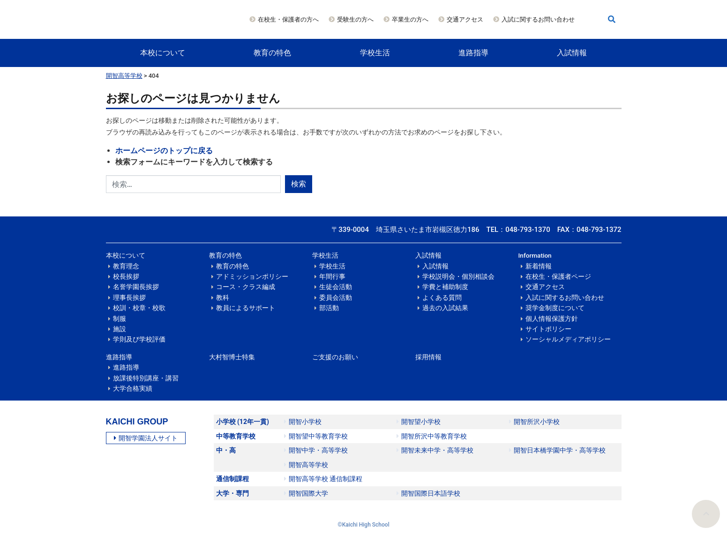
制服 (119, 318)
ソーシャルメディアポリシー (568, 339)
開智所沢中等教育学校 (432, 436)
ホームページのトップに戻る (164, 150)
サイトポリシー (548, 329)
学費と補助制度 (445, 286)
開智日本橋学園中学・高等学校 (557, 450)
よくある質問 (442, 297)
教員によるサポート (245, 308)
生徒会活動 (335, 286)
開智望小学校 (419, 421)
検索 (298, 183)
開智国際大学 (306, 493)
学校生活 (375, 52)
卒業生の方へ (410, 19)
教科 (222, 297)
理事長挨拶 (129, 297)
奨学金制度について (555, 308)
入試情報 (572, 52)
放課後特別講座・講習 (146, 378)
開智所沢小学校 (534, 421)
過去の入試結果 (445, 308)
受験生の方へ (355, 19)
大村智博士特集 (232, 357)
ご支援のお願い (335, 357)
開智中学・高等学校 (316, 450)
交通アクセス (465, 19)
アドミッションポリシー (252, 276)
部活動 (329, 308)
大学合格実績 (132, 388)
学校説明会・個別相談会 (458, 276)
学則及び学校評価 (139, 339)
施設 (119, 329)
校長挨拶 (126, 276)
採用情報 (428, 357)
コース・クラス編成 (245, 286)
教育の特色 (272, 52)
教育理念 (126, 266)
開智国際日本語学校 (428, 493)
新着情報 (538, 266)
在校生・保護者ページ (558, 276)
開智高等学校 (124, 75)
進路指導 (473, 52)
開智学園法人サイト (146, 438)
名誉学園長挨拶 (136, 286)
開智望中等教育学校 (316, 436)
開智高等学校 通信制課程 (323, 479)
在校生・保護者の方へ (288, 19)
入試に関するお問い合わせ (538, 19)
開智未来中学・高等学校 (435, 450)
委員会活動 (335, 297)
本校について (162, 52)
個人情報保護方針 (551, 318)
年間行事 (332, 276)
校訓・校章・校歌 (139, 308)
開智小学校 (303, 421)
